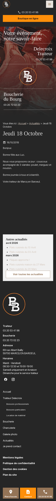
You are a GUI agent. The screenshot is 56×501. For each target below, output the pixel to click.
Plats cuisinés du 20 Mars (23, 269)
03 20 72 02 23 (12, 104)
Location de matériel (15, 415)
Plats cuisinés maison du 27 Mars (27, 264)
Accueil (22, 123)
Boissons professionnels (17, 404)
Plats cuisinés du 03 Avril (22, 251)
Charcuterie (9, 427)
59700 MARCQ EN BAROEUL (19, 351)
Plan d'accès (11, 496)
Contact (28, 496)
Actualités (34, 123)
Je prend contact (12, 446)
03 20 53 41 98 (30, 12)
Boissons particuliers (16, 410)
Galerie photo (10, 434)
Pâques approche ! (19, 259)
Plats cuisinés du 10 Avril (22, 247)
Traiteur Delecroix (12, 398)
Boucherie (8, 421)
